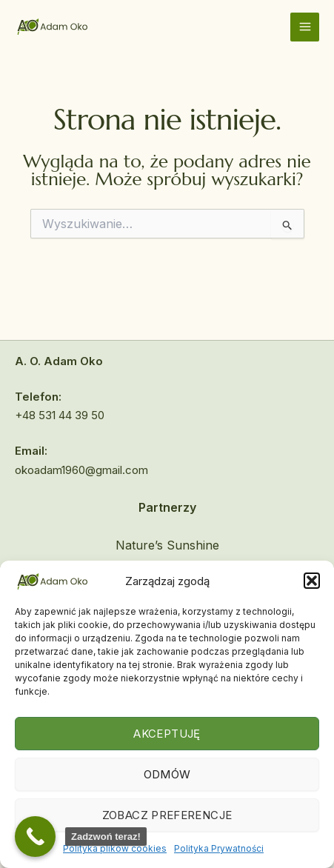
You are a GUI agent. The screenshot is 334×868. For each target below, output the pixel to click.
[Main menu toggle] (304, 27)
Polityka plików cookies (115, 848)
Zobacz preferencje (167, 815)
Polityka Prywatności (219, 848)
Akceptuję (166, 734)
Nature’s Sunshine (167, 545)
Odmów (167, 774)
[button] (311, 580)
